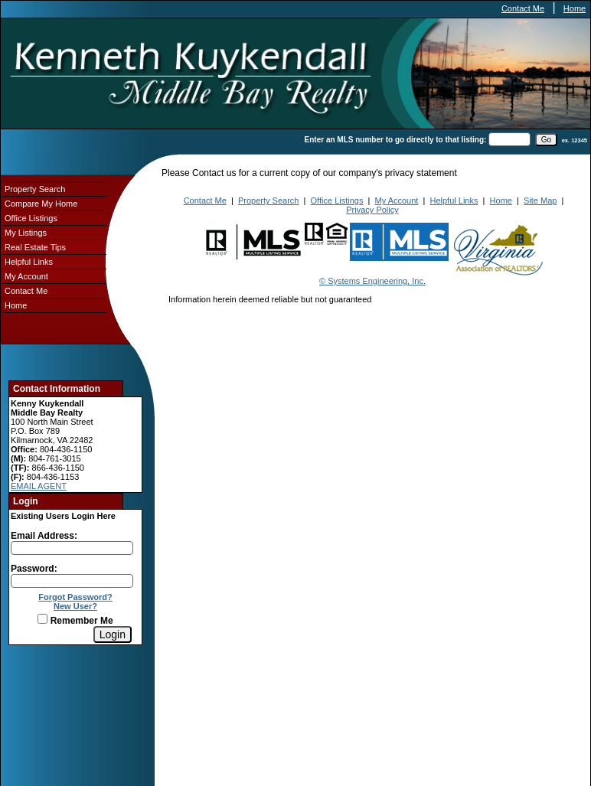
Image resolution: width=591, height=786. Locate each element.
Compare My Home (41, 203)
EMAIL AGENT (39, 486)
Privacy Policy (372, 209)
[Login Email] (72, 548)
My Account (26, 276)
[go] (546, 139)
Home (574, 8)
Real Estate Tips (35, 247)
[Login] (112, 634)
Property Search (35, 189)
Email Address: (44, 535)
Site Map (540, 200)
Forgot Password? (75, 597)
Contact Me (522, 8)
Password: (34, 568)
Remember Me (75, 620)
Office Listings (31, 218)
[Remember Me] (42, 619)
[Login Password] (72, 581)
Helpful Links (29, 261)
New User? (75, 606)
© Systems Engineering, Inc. (372, 280)
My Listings (26, 232)
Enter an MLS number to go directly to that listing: (396, 139)
